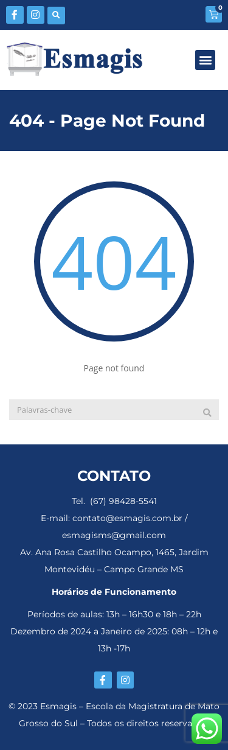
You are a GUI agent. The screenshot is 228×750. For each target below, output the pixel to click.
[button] (56, 15)
